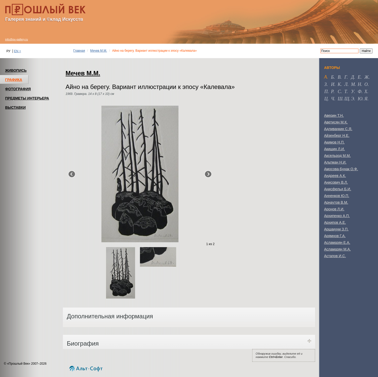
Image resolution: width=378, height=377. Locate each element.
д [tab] (352, 77)
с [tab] (339, 91)
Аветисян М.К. (336, 122)
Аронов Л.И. (334, 209)
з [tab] (325, 84)
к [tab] (339, 84)
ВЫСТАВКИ (15, 107)
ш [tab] (340, 98)
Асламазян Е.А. (337, 242)
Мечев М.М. (98, 50)
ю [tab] (360, 98)
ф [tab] (359, 91)
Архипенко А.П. (337, 216)
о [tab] (366, 84)
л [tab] (345, 84)
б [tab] (332, 77)
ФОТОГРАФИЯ (18, 89)
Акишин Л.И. (334, 149)
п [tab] (326, 91)
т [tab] (345, 91)
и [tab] (332, 84)
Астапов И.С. (335, 256)
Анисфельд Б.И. (337, 189)
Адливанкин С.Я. (338, 129)
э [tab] (352, 98)
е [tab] (359, 77)
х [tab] (365, 91)
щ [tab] (346, 98)
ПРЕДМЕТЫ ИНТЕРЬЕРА (27, 98)
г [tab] (345, 77)
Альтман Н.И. (335, 162)
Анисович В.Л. (336, 182)
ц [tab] (326, 98)
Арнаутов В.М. (336, 202)
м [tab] (353, 84)
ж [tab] (366, 77)
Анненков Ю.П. (336, 196)
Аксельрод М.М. (337, 156)
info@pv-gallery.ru (16, 39)
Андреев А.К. (335, 176)
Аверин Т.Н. (334, 115)
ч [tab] (332, 98)
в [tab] (339, 77)
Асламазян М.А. (337, 249)
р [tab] (332, 91)
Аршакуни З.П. (336, 229)
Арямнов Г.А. (335, 236)
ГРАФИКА (13, 80)
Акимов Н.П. (334, 142)
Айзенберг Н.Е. (336, 135)
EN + (17, 51)
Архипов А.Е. (335, 222)
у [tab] (352, 91)
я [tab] (365, 98)
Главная (79, 50)
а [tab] (325, 76)
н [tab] (359, 84)
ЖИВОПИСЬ (16, 70)
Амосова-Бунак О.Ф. (341, 169)
